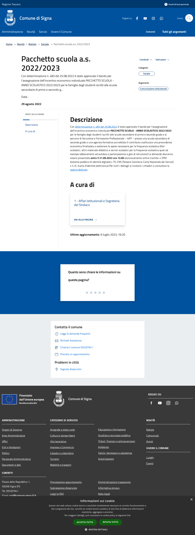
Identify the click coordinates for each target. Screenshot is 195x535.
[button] (97, 529)
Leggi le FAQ (57, 494)
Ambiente (103, 447)
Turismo (54, 459)
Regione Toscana (11, 4)
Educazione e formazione (112, 429)
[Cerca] (189, 18)
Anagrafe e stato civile (62, 430)
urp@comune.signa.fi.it (22, 495)
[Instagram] (152, 18)
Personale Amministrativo (16, 459)
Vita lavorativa (58, 441)
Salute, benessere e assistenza (115, 453)
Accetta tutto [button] (85, 522)
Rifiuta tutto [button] (110, 522)
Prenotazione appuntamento (66, 482)
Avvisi (149, 441)
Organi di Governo (12, 430)
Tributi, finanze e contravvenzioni (116, 441)
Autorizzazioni (106, 459)
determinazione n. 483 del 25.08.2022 (96, 127)
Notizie (32, 44)
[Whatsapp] (160, 18)
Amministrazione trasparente (114, 482)
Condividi (146, 60)
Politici (5, 453)
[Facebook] (135, 18)
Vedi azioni (163, 60)
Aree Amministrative (13, 435)
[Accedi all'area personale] (176, 4)
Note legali (104, 494)
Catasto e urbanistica (62, 453)
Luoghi (150, 457)
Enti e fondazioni (11, 447)
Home (9, 44)
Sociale (45, 44)
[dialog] (97, 515)
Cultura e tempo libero (62, 435)
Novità (20, 44)
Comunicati (152, 435)
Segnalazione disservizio (63, 488)
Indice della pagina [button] (34, 114)
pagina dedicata (78, 170)
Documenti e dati (11, 465)
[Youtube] (144, 18)
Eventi (149, 463)
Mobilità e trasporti (60, 465)
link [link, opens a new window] (129, 515)
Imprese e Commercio (62, 447)
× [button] (191, 499)
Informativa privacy (109, 488)
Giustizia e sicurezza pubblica (114, 435)
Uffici (5, 441)
